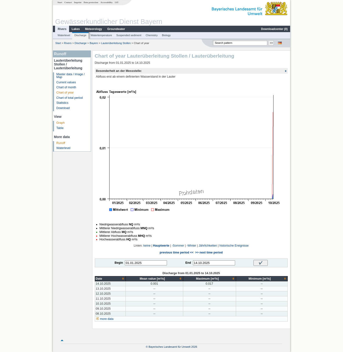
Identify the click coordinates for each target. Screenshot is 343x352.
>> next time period (208, 252)
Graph (60, 122)
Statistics (62, 102)
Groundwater (116, 29)
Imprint (77, 2)
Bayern (94, 43)
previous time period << (176, 252)
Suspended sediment (128, 35)
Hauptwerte (161, 245)
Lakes (76, 29)
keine (147, 245)
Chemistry (151, 35)
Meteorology (93, 29)
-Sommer (178, 245)
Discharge (80, 35)
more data (107, 319)
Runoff (60, 143)
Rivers (62, 29)
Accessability (107, 2)
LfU (117, 2)
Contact (68, 2)
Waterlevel (64, 35)
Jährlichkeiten (208, 245)
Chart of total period (69, 97)
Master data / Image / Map (70, 76)
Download (63, 108)
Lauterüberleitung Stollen (116, 43)
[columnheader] (110, 278)
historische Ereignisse (234, 245)
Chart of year (65, 92)
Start (59, 2)
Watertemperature (101, 35)
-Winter (191, 245)
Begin (119, 262)
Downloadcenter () (274, 29)
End (188, 262)
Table (60, 128)
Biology (166, 35)
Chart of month (66, 87)
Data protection (91, 2)
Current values (66, 82)
